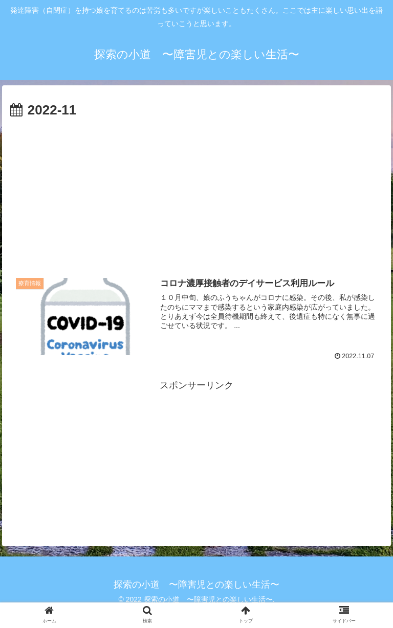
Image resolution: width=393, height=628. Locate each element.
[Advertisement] (196, 198)
